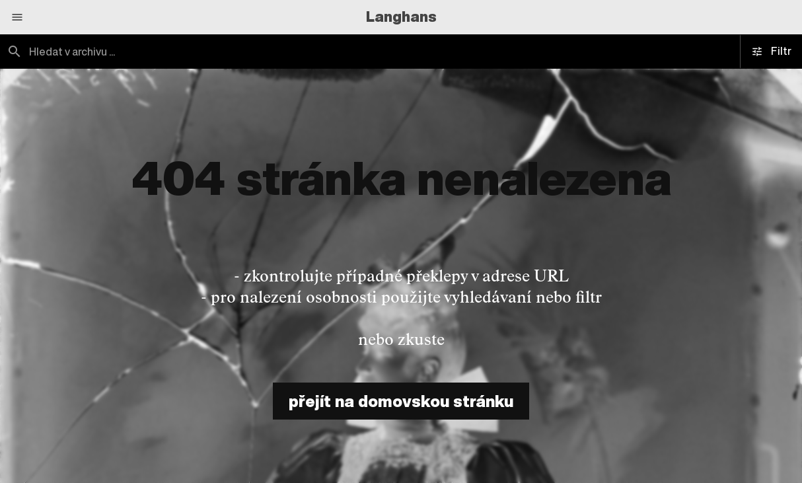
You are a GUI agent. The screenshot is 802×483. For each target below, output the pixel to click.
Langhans (401, 16)
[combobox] (200, 51)
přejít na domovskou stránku (401, 401)
